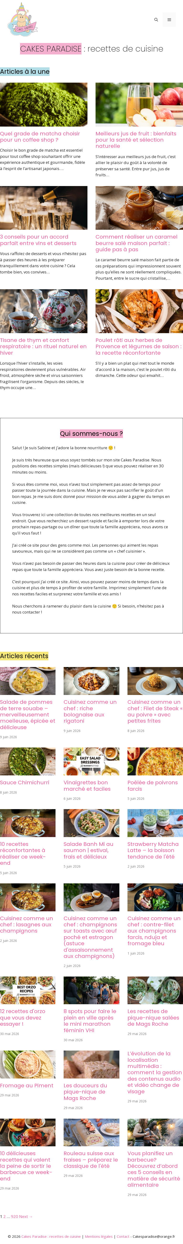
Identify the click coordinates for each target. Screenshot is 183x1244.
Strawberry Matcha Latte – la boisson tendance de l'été (153, 850)
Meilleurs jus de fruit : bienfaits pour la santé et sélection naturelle (136, 140)
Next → (26, 1216)
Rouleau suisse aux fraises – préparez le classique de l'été (91, 1160)
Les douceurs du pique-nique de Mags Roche (85, 1092)
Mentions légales (99, 1236)
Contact (123, 1236)
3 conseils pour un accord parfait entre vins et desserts (38, 240)
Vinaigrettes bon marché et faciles (87, 785)
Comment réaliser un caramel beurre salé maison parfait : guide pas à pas (137, 243)
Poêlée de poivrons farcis (152, 785)
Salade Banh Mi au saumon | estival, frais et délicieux (88, 850)
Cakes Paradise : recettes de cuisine (51, 1236)
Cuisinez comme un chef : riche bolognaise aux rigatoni (90, 711)
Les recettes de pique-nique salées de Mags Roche (153, 1018)
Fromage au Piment (26, 1085)
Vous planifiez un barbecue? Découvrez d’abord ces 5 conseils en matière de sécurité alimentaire (153, 1169)
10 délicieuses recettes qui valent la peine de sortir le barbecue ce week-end (26, 1166)
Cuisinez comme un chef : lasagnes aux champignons (26, 925)
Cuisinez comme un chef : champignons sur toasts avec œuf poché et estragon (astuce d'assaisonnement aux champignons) (90, 937)
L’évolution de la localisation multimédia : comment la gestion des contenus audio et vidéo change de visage (154, 1072)
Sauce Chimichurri (24, 782)
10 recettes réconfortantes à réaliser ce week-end (23, 853)
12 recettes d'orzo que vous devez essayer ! (22, 1018)
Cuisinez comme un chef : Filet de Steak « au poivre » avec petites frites (155, 711)
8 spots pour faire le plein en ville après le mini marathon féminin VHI (90, 1021)
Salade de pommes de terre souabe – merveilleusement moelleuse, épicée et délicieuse (27, 714)
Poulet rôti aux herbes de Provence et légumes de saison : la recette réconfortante (139, 346)
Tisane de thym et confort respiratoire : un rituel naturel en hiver (43, 346)
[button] (156, 19)
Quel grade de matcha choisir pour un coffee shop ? (40, 137)
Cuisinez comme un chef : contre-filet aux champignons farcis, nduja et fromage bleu (154, 931)
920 (14, 1216)
